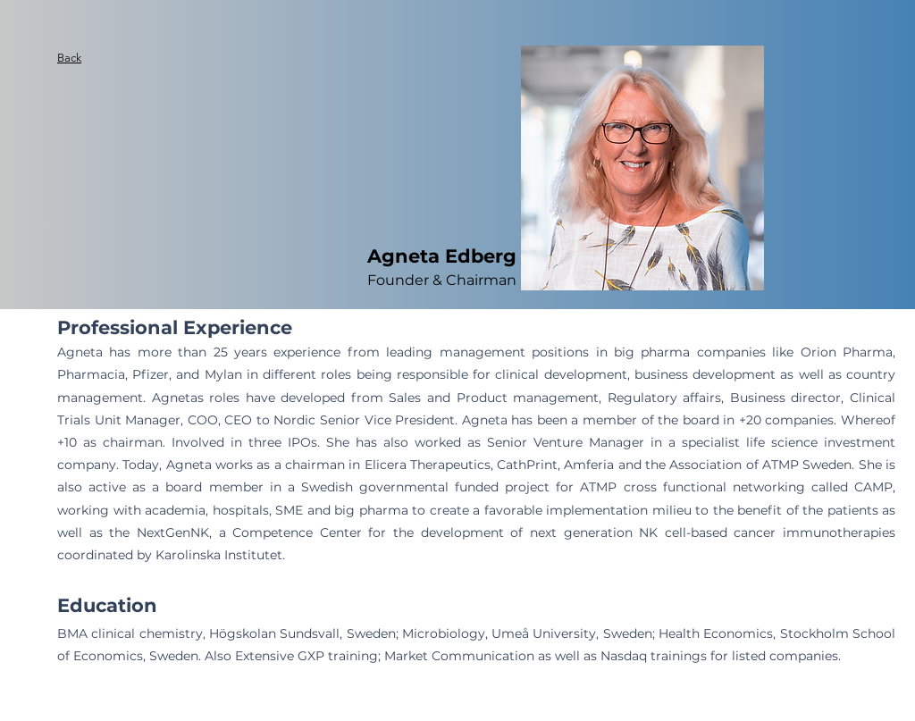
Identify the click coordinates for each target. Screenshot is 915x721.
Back (69, 57)
